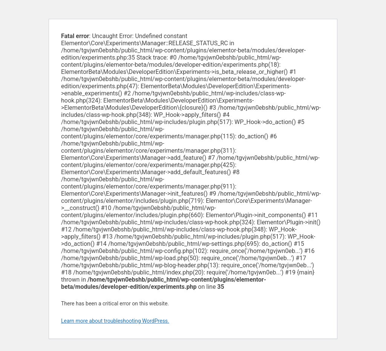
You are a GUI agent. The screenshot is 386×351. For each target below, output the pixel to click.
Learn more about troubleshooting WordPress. (115, 321)
